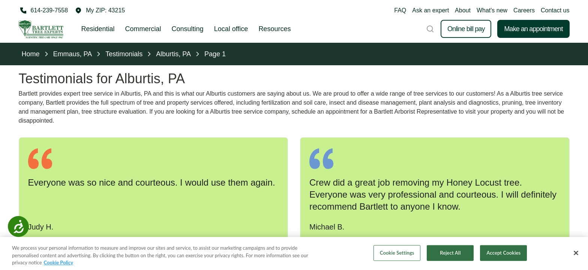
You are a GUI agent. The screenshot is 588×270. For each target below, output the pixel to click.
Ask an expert (430, 10)
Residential (98, 29)
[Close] (576, 254)
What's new (492, 10)
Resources (274, 29)
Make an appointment (533, 29)
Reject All (450, 254)
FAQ (400, 10)
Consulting (188, 29)
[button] (100, 10)
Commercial (143, 29)
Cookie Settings (397, 254)
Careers (524, 10)
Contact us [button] (555, 10)
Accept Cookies (504, 254)
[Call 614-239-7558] (43, 10)
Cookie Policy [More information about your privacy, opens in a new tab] (59, 264)
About (463, 10)
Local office (231, 29)
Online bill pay (466, 29)
